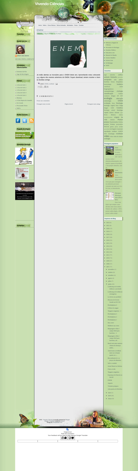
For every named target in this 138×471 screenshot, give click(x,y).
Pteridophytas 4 (112, 305)
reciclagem (113, 129)
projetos (106, 124)
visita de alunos (118, 136)
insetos (111, 112)
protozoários (119, 124)
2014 (107, 246)
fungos (106, 108)
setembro (111, 275)
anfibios (120, 75)
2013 (107, 249)
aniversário (120, 77)
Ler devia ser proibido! (114, 297)
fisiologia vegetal (109, 105)
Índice (44, 25)
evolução (107, 103)
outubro (110, 272)
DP (118, 96)
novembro (111, 269)
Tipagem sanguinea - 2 (114, 311)
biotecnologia (107, 84)
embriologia (107, 101)
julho (109, 281)
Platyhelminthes (114, 122)
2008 (107, 264)
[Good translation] (64, 438)
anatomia (112, 75)
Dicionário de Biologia (112, 47)
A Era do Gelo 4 (21, 92)
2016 (107, 240)
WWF (107, 65)
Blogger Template (49, 421)
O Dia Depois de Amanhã (24, 100)
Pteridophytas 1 (112, 320)
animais (107, 77)
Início (40, 25)
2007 (107, 267)
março (110, 398)
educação (119, 98)
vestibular (51, 84)
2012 (107, 252)
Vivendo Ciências (49, 4)
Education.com (110, 52)
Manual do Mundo (111, 55)
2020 (107, 228)
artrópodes (108, 79)
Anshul (63, 421)
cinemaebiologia (109, 91)
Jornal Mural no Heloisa (115, 366)
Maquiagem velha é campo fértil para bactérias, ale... (114, 338)
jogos (121, 112)
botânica (120, 84)
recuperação (119, 129)
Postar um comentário (43, 101)
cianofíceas (107, 86)
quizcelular (106, 129)
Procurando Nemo (22, 105)
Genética (120, 108)
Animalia (113, 77)
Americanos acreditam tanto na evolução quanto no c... (114, 353)
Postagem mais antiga (93, 104)
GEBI (112, 108)
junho (109, 284)
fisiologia (119, 103)
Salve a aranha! (112, 363)
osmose (112, 119)
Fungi (121, 105)
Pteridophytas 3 (112, 314)
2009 (107, 261)
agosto (110, 278)
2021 (107, 225)
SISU (105, 134)
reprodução (107, 131)
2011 (107, 255)
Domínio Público (111, 50)
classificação (108, 93)
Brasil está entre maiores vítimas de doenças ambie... (115, 345)
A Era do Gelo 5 (21, 95)
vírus (111, 136)
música (121, 115)
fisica (113, 103)
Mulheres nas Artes (113, 326)
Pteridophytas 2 (112, 317)
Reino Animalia (61, 25)
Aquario (110, 383)
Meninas (19, 98)
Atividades (70, 25)
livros (105, 115)
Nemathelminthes (108, 117)
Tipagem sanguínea (113, 372)
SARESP (120, 131)
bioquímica (119, 82)
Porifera (121, 122)
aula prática (118, 79)
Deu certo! (111, 323)
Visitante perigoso (113, 386)
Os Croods (20, 103)
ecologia (108, 98)
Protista (112, 124)
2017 (107, 237)
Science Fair (109, 60)
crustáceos (107, 96)
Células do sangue (113, 308)
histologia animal (109, 110)
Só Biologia (109, 63)
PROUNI (106, 126)
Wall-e (19, 108)
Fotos (76, 25)
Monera (113, 115)
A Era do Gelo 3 (21, 90)
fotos (117, 105)
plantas (106, 122)
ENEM (40, 30)
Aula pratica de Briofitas (115, 389)
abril (109, 395)
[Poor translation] (71, 438)
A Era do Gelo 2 (21, 87)
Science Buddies (110, 58)
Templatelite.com (57, 422)
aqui (38, 77)
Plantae (120, 119)
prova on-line (119, 126)
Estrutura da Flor (22, 71)
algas (105, 75)
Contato (81, 25)
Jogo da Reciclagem (23, 74)
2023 (107, 222)
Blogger (68, 419)
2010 (107, 258)
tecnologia (111, 134)
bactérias (106, 82)
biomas (113, 82)
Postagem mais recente (43, 104)
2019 (107, 231)
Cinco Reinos (52, 25)
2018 (107, 234)
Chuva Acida (111, 369)
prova (112, 126)
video (106, 136)
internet (117, 112)
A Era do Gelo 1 (21, 85)
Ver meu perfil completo (24, 59)
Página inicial (69, 104)
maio (109, 392)
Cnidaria (120, 93)
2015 (107, 243)
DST (121, 96)
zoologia (107, 139)
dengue (113, 96)
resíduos (114, 131)
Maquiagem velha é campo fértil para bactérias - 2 (114, 331)
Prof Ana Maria (23, 55)
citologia (120, 91)
